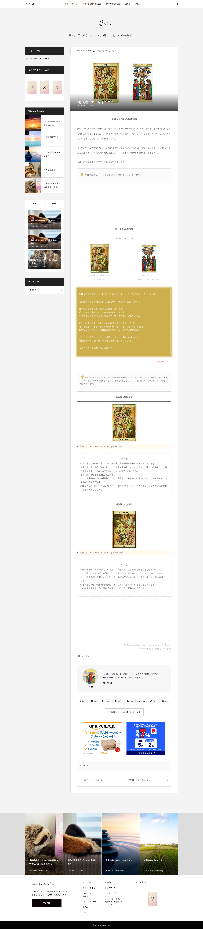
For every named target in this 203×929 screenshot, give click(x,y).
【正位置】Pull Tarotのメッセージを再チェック (101, 446)
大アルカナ (91, 105)
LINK (137, 4)
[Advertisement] (124, 207)
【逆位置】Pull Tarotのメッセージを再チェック (101, 552)
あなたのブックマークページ (37, 59)
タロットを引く (70, 4)
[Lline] (118, 701)
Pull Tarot (89, 377)
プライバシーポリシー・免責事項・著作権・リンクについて (115, 902)
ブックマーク (86, 656)
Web (54, 203)
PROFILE (46, 903)
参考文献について (164, 362)
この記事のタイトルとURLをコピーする (124, 712)
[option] (44, 844)
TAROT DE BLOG (113, 4)
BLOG (127, 4)
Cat (35, 203)
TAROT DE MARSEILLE (91, 4)
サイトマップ (110, 893)
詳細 (169, 649)
